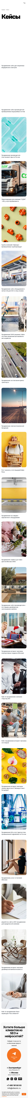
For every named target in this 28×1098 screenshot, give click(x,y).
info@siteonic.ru (14, 1088)
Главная (3, 9)
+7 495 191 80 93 (14, 1085)
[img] (20, 1079)
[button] (14, 1053)
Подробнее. (4, 1096)
